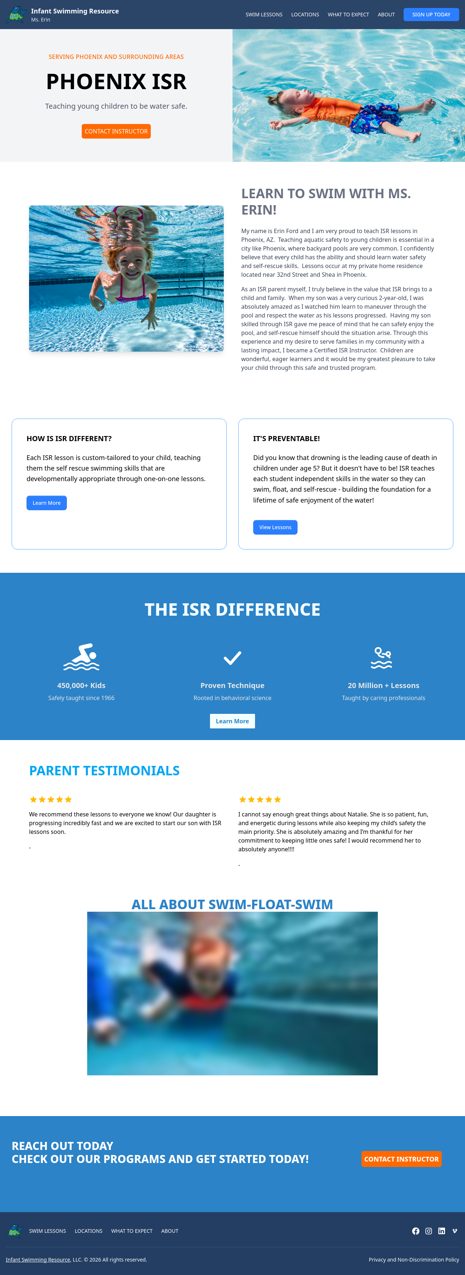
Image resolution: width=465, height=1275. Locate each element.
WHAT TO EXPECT (348, 14)
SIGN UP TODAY (431, 14)
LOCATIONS (305, 14)
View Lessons (275, 527)
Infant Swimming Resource (38, 1259)
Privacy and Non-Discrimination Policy (414, 1259)
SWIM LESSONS (264, 14)
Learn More (47, 502)
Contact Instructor (116, 131)
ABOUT (386, 14)
